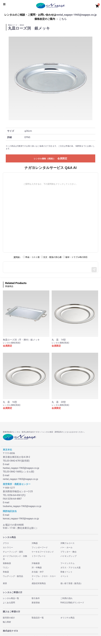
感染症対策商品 (39, 583)
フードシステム (67, 563)
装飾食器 (7, 563)
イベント (64, 576)
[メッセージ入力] (50, 267)
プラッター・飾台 (68, 552)
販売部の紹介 (9, 617)
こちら (63, 18)
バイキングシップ (68, 556)
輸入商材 (7, 622)
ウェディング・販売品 (13, 576)
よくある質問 (9, 602)
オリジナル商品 (67, 617)
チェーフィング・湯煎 (13, 552)
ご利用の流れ (66, 598)
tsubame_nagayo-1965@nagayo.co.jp (22, 506)
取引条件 (36, 598)
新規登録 (36, 602)
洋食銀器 (36, 563)
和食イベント (66, 572)
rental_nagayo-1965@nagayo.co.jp (76, 14)
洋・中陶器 (37, 567)
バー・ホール (66, 547)
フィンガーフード (40, 547)
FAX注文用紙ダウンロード (72, 602)
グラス (6, 543)
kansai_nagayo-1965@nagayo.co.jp (21, 518)
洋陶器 (35, 543)
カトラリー (8, 547)
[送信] (94, 269)
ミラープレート (39, 556)
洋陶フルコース (67, 543)
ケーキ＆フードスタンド (43, 552)
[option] (50, 78)
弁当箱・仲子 (38, 572)
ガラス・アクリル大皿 (70, 567)
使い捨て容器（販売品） (71, 583)
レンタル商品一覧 (11, 598)
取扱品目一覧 (38, 617)
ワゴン (6, 567)
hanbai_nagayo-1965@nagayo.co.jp (21, 468)
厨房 (5, 583)
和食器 (6, 572)
